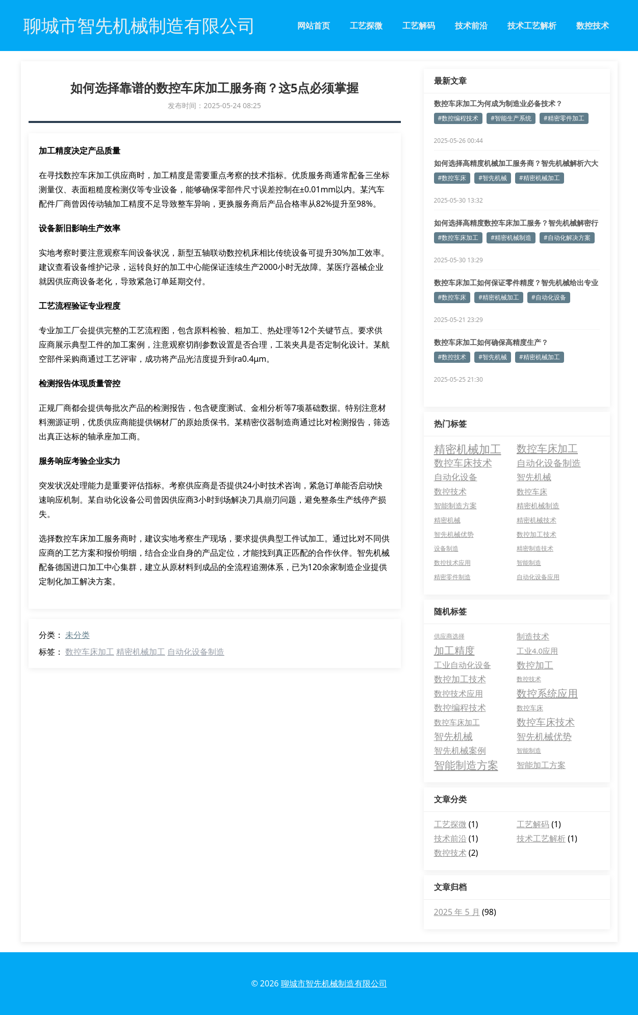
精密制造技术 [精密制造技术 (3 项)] (535, 548)
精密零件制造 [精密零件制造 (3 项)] (452, 577)
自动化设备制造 (195, 651)
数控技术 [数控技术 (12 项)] (450, 491)
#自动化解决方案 (567, 237)
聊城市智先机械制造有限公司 (334, 983)
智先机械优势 (544, 736)
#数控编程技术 (458, 118)
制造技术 (533, 636)
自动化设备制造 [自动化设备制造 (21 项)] (549, 463)
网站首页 (313, 25)
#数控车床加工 (458, 237)
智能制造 (529, 750)
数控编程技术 (460, 707)
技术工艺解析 (531, 25)
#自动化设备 (548, 297)
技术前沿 (471, 25)
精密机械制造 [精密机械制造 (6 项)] (538, 505)
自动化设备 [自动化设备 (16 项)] (455, 477)
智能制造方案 (466, 765)
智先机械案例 (460, 750)
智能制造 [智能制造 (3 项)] (529, 562)
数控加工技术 (460, 679)
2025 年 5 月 (457, 912)
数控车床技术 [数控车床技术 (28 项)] (463, 462)
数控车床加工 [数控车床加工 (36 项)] (547, 448)
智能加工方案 (541, 765)
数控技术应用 (458, 693)
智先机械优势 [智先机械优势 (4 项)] (454, 534)
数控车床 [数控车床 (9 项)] (532, 491)
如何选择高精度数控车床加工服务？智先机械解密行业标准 (516, 223)
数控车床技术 (546, 722)
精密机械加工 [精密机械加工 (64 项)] (467, 448)
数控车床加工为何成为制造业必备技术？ (498, 103)
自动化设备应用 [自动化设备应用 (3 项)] (538, 577)
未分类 (77, 634)
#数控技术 (452, 357)
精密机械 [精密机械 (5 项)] (447, 520)
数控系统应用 (547, 693)
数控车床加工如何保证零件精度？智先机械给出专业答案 (516, 283)
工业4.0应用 (537, 651)
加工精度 (454, 650)
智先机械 (453, 736)
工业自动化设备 (462, 665)
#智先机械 (492, 178)
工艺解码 (418, 25)
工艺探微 (366, 25)
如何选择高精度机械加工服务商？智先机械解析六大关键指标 (516, 163)
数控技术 (592, 25)
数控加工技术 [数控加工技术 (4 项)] (536, 534)
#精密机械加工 (539, 178)
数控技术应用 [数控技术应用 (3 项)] (452, 562)
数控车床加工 (89, 651)
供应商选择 (449, 636)
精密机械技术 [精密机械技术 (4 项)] (536, 520)
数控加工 (535, 665)
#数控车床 (452, 178)
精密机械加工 (140, 651)
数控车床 (530, 707)
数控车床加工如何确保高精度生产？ (491, 342)
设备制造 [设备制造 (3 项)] (446, 548)
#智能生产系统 (511, 118)
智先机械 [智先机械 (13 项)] (534, 477)
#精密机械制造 (511, 237)
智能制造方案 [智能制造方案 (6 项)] (455, 505)
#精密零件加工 (564, 118)
